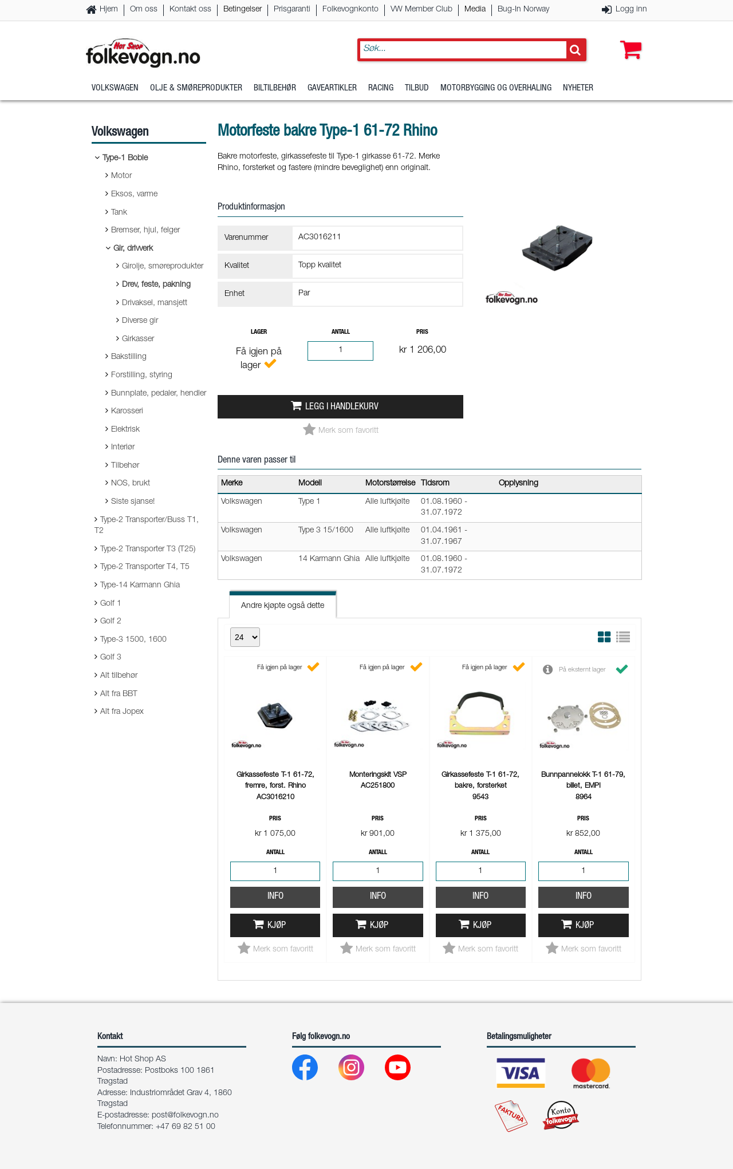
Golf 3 (110, 658)
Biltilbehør (275, 88)
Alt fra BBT (118, 694)
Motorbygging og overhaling (495, 88)
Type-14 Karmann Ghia (140, 586)
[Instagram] (360, 1070)
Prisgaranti (292, 10)
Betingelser (242, 10)
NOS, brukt (130, 484)
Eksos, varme (134, 195)
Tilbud (417, 88)
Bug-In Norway (523, 10)
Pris (422, 332)
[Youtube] (407, 1070)
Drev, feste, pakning (156, 285)
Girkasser (138, 339)
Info (275, 897)
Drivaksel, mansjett (154, 303)
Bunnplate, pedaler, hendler (158, 394)
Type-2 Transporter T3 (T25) (147, 550)
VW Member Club (421, 10)
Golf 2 (110, 622)
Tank (119, 213)
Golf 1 (110, 604)
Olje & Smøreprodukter (196, 88)
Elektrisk (125, 430)
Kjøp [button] (276, 926)
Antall (341, 332)
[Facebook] (314, 1070)
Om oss (143, 10)
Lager (259, 332)
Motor (121, 176)
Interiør (123, 448)
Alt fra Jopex (122, 712)
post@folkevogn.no (185, 1116)
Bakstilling (129, 357)
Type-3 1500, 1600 (133, 640)
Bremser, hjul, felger (145, 231)
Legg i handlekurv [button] (342, 407)
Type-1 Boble (125, 159)
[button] (628, 38)
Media (475, 10)
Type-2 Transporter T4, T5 (145, 567)
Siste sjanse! (133, 502)
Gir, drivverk (133, 249)
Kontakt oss (190, 10)
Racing (380, 88)
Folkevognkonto (350, 10)
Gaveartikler (332, 88)
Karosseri (127, 412)
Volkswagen (115, 88)
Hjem (109, 10)
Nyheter (578, 88)
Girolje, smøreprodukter (162, 267)
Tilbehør (125, 466)
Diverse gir (140, 321)
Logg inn (631, 10)
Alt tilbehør (118, 676)
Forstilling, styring (141, 376)
